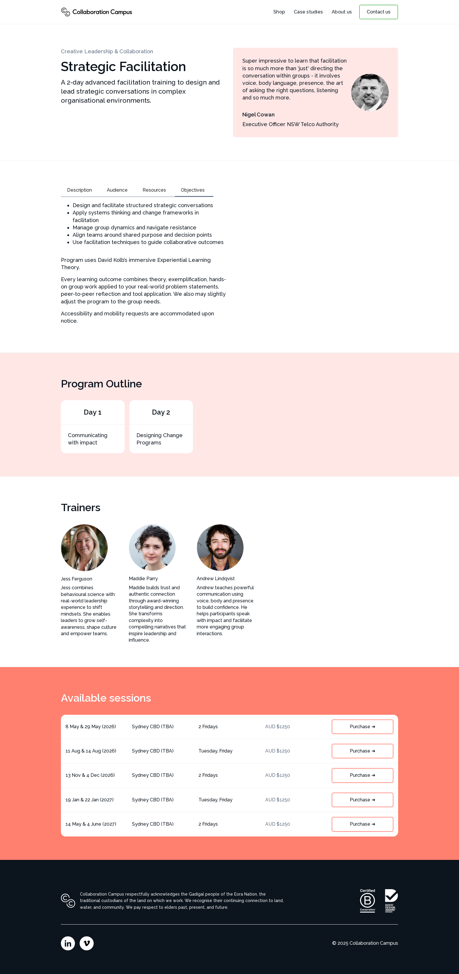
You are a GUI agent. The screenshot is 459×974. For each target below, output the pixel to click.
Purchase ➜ (362, 726)
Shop (279, 12)
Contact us (379, 12)
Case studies (308, 12)
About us (342, 12)
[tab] (81, 190)
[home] (96, 12)
